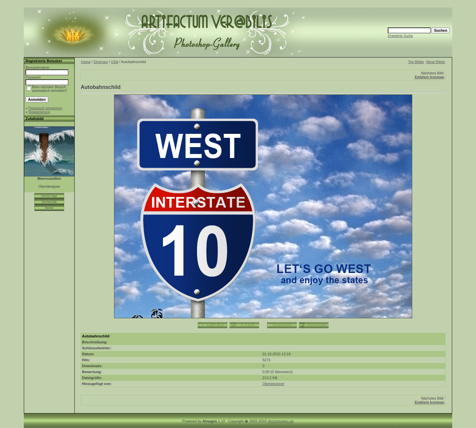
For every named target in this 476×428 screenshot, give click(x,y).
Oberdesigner (273, 384)
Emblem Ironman (429, 77)
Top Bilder (416, 62)
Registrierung (39, 112)
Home (86, 62)
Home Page (49, 196)
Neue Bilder (435, 62)
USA (114, 62)
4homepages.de (281, 421)
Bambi (49, 208)
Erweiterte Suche (400, 36)
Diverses (101, 62)
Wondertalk (49, 202)
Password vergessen (45, 108)
